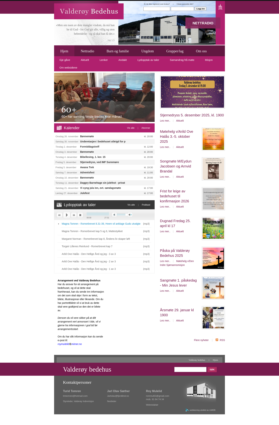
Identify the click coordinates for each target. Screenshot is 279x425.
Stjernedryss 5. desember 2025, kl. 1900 (192, 115)
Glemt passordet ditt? (185, 4)
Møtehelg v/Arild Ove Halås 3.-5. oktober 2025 (176, 136)
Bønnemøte (87, 136)
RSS (222, 340)
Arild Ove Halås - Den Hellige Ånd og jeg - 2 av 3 (89, 261)
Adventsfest (87, 172)
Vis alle (131, 128)
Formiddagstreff (89, 146)
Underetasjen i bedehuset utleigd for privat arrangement (113, 141)
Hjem (215, 360)
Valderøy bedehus (197, 360)
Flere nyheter (201, 340)
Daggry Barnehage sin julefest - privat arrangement (110, 182)
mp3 (146, 223)
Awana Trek (87, 167)
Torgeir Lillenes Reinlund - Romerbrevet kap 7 (87, 246)
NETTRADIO (203, 23)
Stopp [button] (80, 215)
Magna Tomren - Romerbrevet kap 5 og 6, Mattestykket (92, 231)
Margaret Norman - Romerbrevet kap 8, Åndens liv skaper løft (96, 238)
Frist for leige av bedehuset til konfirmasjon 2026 (174, 196)
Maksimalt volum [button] (130, 214)
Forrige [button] (59, 215)
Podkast (146, 204)
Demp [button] (114, 214)
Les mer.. (165, 120)
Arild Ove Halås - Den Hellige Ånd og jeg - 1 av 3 (89, 268)
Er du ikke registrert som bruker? (157, 4)
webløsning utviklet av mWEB (202, 410)
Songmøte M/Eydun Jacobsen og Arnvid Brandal (175, 166)
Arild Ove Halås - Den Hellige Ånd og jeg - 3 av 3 (89, 254)
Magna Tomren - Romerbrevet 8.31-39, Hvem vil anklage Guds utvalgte (101, 223)
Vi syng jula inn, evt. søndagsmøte (100, 188)
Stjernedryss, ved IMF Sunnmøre (99, 162)
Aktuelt (180, 120)
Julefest (85, 193)
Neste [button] (74, 215)
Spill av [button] (66, 215)
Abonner (145, 128)
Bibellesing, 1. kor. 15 (92, 157)
